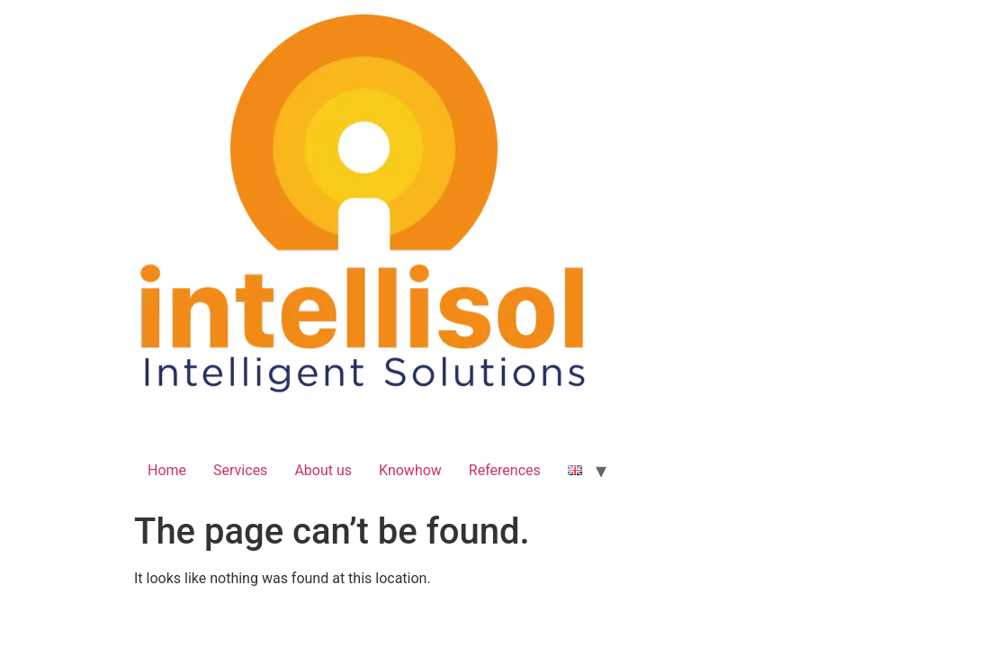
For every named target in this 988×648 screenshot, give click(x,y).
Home (167, 470)
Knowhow (410, 470)
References (505, 470)
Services (240, 470)
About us (323, 470)
